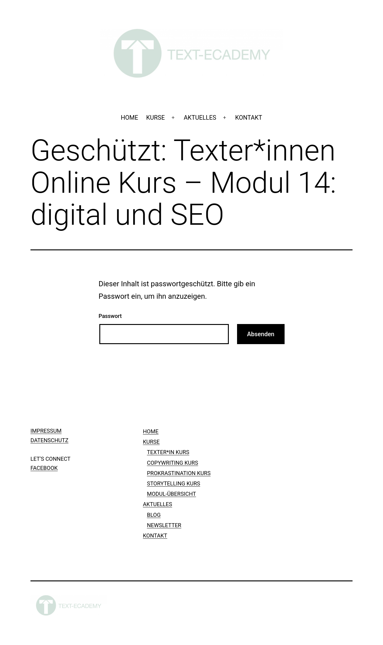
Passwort (110, 316)
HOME (129, 117)
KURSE (155, 117)
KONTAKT (248, 117)
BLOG (154, 515)
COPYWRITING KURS (172, 463)
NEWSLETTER (164, 525)
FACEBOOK (44, 468)
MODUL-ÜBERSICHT (171, 494)
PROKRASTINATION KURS (179, 473)
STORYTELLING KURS (173, 483)
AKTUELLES (200, 117)
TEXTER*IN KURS (168, 452)
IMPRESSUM (46, 431)
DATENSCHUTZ (49, 440)
